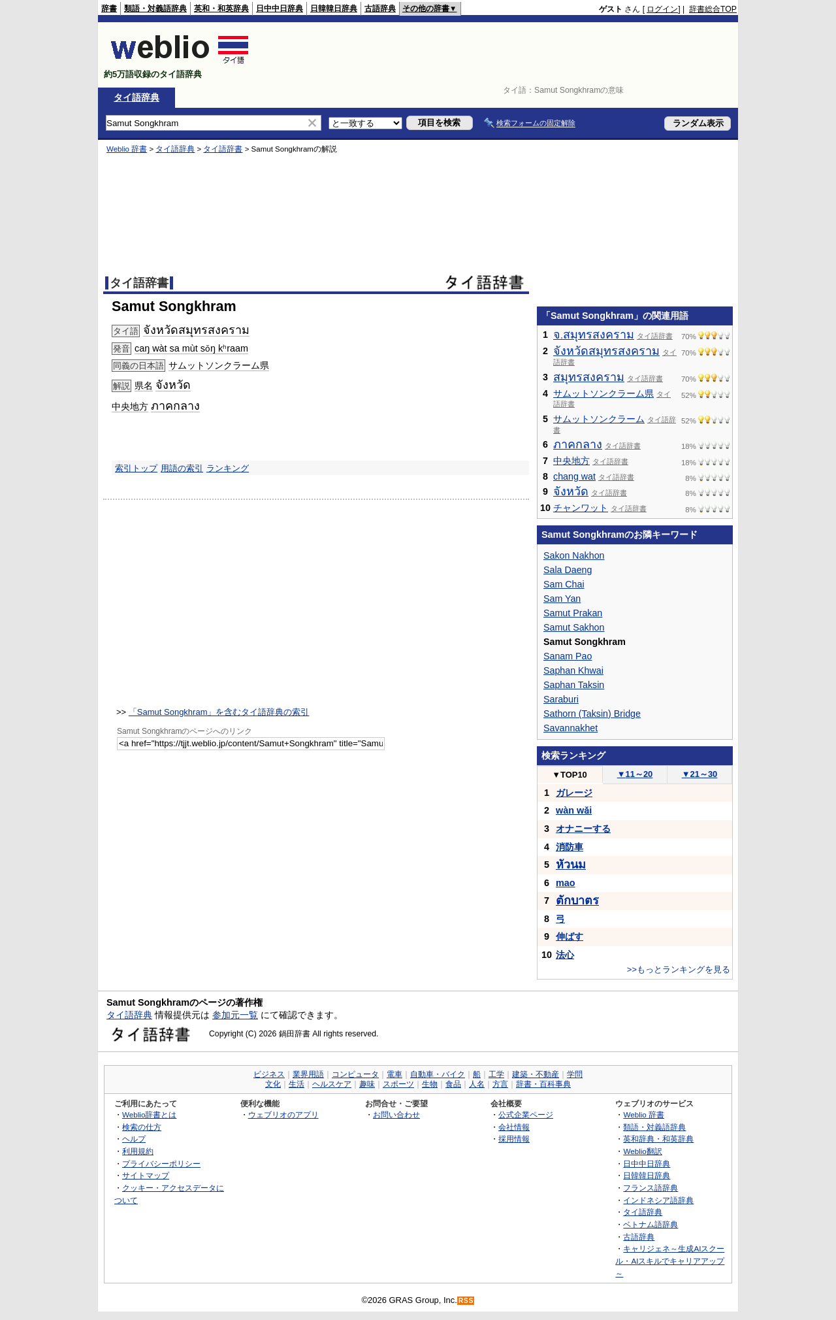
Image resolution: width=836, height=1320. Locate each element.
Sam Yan (562, 598)
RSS (466, 1300)
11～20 (635, 774)
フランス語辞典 (650, 1187)
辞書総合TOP (713, 9)
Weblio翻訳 (642, 1151)
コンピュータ (355, 1074)
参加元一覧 (235, 1015)
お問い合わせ (396, 1114)
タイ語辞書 (222, 149)
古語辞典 (380, 8)
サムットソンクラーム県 (219, 365)
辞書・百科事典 (543, 1084)
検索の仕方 (141, 1127)
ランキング (227, 468)
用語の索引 (182, 468)
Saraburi (561, 699)
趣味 (367, 1084)
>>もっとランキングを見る (678, 969)
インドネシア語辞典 (658, 1200)
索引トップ (136, 468)
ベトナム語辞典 (650, 1224)
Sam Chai (564, 584)
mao (565, 883)
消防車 (569, 847)
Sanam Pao (567, 656)
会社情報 (514, 1127)
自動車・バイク (437, 1074)
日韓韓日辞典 (333, 8)
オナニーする (583, 828)
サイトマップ (145, 1175)
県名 (144, 385)
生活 (296, 1084)
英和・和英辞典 (221, 8)
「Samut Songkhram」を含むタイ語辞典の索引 (219, 712)
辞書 (109, 8)
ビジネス (269, 1074)
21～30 (700, 774)
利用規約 (137, 1151)
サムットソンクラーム (599, 419)
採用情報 (514, 1138)
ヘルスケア (331, 1084)
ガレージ (574, 792)
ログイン (662, 9)
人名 (477, 1084)
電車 (394, 1074)
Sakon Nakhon (573, 555)
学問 (575, 1074)
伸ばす (569, 936)
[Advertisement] (499, 54)
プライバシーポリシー (161, 1163)
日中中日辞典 (279, 8)
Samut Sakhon (573, 627)
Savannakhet (570, 728)
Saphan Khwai (573, 670)
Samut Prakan (572, 613)
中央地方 (130, 406)
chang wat (574, 476)
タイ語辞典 (136, 97)
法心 (565, 954)
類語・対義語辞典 (155, 8)
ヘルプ (134, 1138)
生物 (430, 1084)
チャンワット (580, 508)
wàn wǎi (574, 810)
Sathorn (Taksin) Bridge (592, 713)
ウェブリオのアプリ (283, 1114)
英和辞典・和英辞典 (658, 1138)
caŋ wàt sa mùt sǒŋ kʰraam (191, 348)
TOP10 (569, 775)
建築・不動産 (535, 1074)
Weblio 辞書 (126, 149)
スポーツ (398, 1084)
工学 (496, 1074)
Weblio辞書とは (149, 1114)
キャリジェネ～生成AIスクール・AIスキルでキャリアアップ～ (669, 1260)
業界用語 (308, 1074)
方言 (500, 1084)
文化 (273, 1084)
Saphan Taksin (573, 685)
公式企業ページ (525, 1114)
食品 (453, 1084)
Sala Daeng (567, 570)
